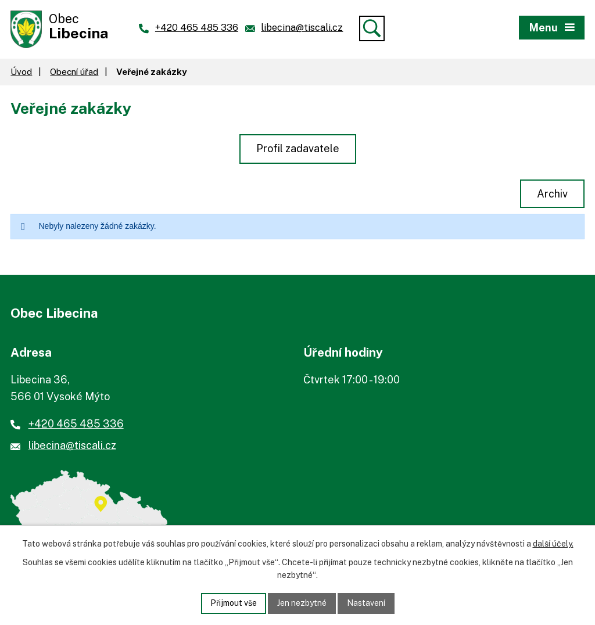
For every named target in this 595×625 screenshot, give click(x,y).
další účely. (553, 543)
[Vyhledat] (372, 28)
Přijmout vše (233, 603)
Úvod (21, 71)
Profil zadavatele (297, 148)
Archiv (552, 194)
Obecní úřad (74, 71)
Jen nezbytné (302, 603)
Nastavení (366, 603)
